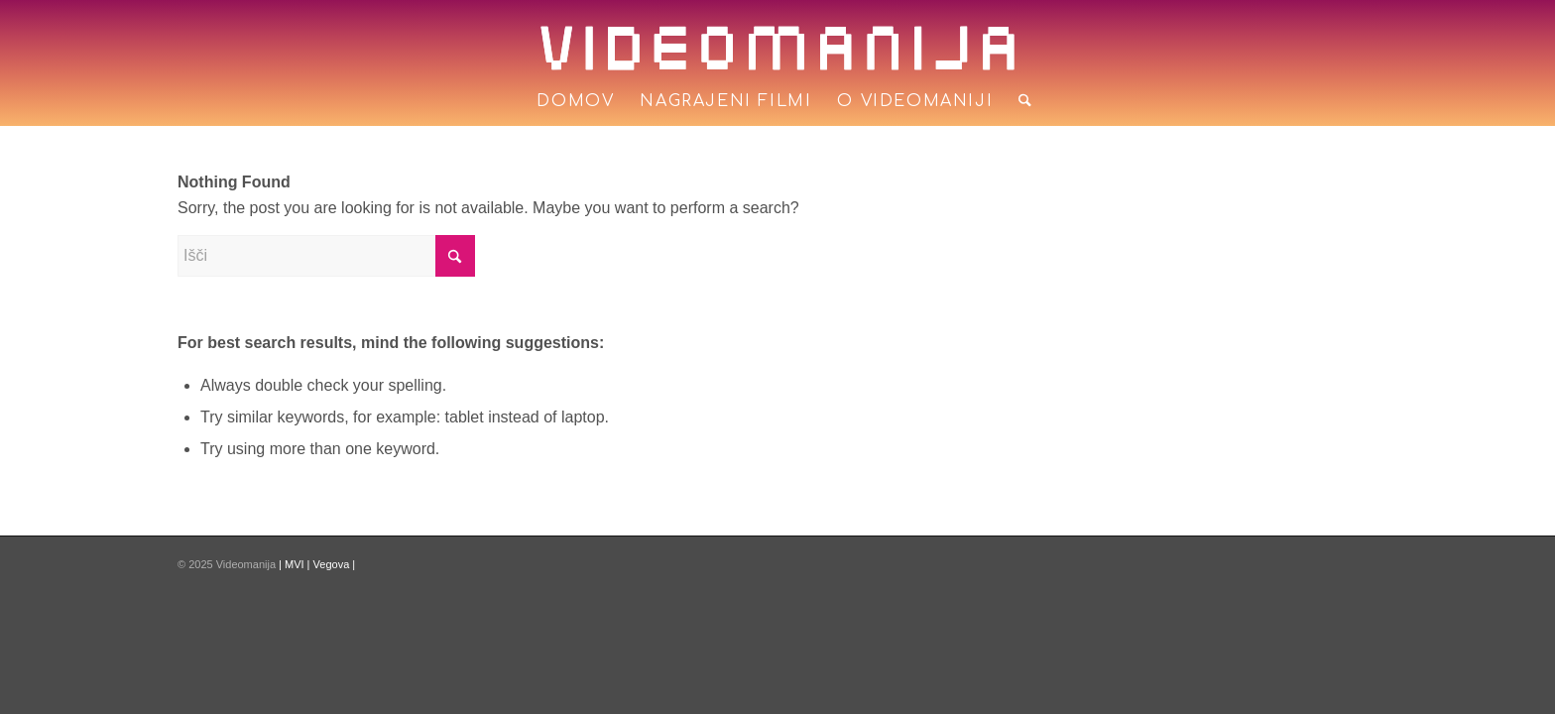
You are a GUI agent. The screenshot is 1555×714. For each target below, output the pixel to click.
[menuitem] (575, 101)
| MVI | (295, 564)
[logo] (777, 48)
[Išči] (1018, 101)
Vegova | (334, 564)
